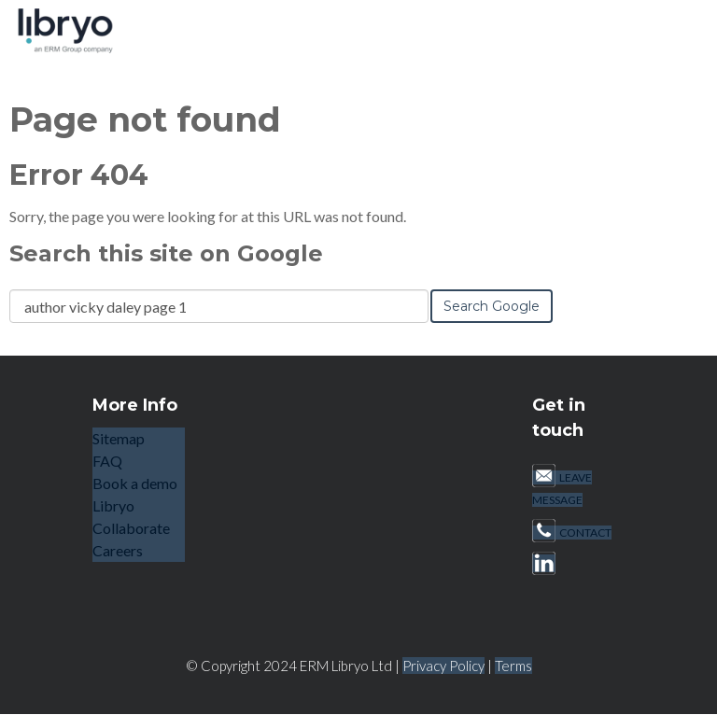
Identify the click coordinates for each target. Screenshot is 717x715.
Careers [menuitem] (117, 550)
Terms (513, 665)
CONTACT (572, 533)
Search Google (491, 306)
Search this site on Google (166, 253)
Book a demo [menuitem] (134, 483)
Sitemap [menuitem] (118, 438)
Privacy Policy (443, 665)
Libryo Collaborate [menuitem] (131, 517)
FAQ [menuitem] (107, 461)
